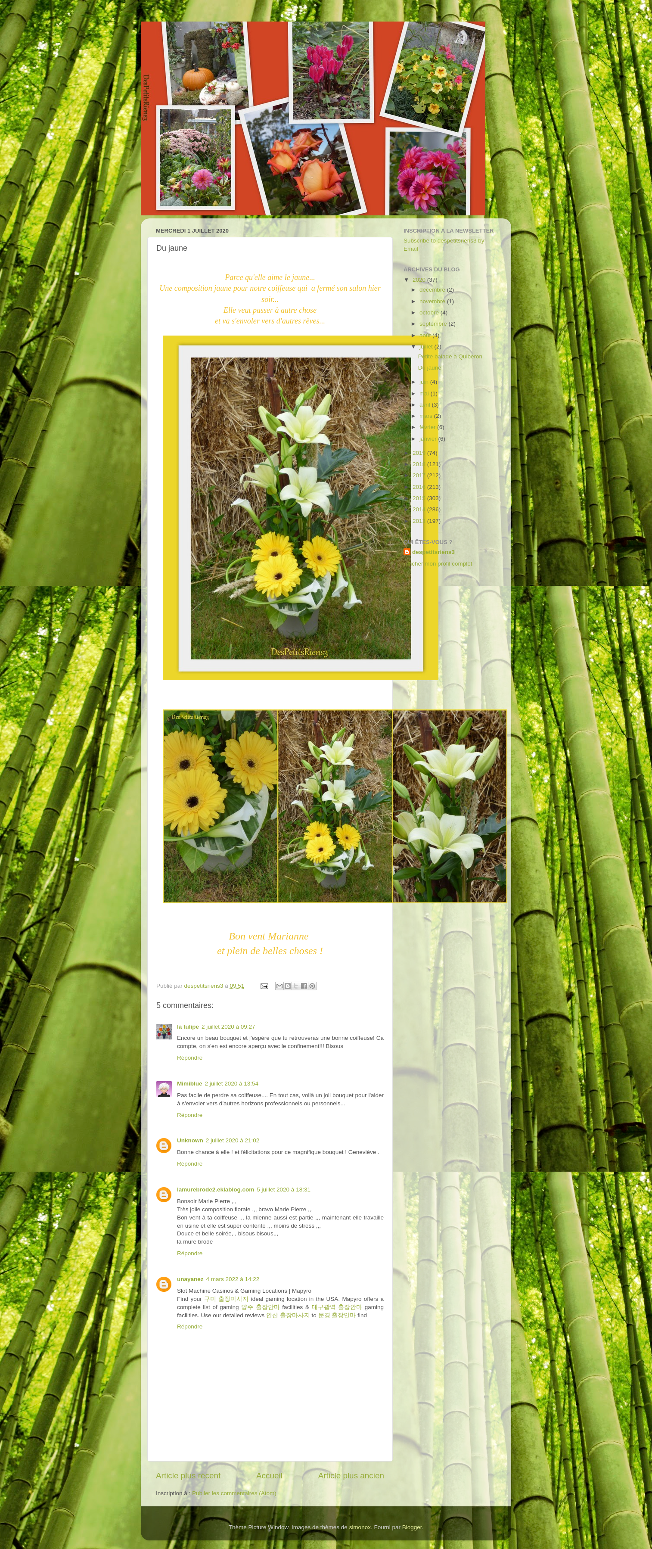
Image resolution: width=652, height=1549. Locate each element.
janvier (428, 438)
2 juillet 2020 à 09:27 (228, 1026)
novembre (433, 301)
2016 (420, 487)
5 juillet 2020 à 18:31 (283, 1189)
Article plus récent (188, 1475)
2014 (420, 509)
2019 (420, 453)
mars (426, 416)
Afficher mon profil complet (438, 563)
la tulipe (188, 1026)
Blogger (412, 1527)
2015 (420, 498)
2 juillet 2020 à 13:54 (232, 1083)
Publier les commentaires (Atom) (234, 1493)
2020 (420, 280)
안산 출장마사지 (288, 1315)
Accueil (269, 1475)
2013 (420, 521)
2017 (420, 475)
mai (425, 393)
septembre (434, 323)
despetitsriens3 (433, 552)
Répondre (189, 1057)
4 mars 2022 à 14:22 (233, 1279)
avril (425, 404)
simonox (360, 1527)
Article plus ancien (351, 1475)
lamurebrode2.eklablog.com (215, 1189)
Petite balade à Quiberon (450, 356)
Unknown (190, 1140)
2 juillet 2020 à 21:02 (233, 1140)
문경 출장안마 (337, 1315)
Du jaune (429, 367)
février (428, 427)
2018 (420, 464)
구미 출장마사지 (226, 1299)
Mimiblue (189, 1083)
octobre (430, 312)
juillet (427, 346)
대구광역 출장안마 (337, 1307)
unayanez (190, 1279)
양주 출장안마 (260, 1307)
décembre (433, 289)
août (425, 335)
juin (424, 382)
